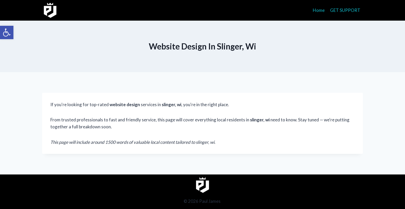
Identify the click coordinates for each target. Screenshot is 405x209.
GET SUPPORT (345, 10)
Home (319, 10)
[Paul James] (50, 10)
